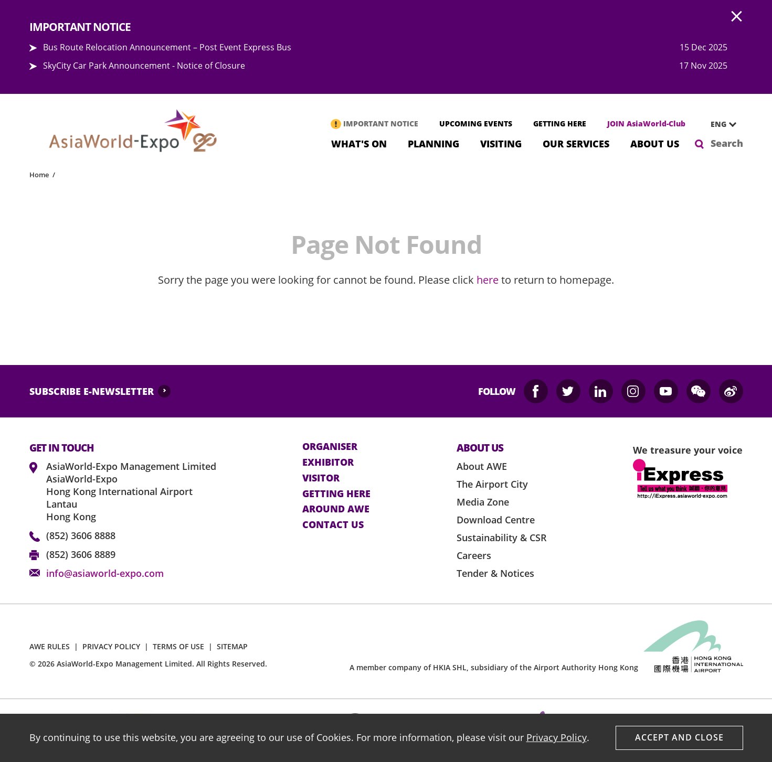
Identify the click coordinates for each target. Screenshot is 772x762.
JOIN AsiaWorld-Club (646, 123)
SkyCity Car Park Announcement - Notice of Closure (144, 65)
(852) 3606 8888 (80, 535)
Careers (474, 555)
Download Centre (496, 519)
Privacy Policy (556, 737)
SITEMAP (232, 646)
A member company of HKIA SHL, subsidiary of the (494, 667)
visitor (321, 478)
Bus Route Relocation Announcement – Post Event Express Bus (167, 47)
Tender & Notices (495, 573)
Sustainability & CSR (502, 537)
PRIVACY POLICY (111, 646)
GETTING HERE (559, 123)
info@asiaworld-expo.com (105, 573)
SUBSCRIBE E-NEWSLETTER (91, 391)
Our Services (576, 142)
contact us (333, 525)
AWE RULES (49, 646)
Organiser (329, 447)
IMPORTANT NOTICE (380, 123)
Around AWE (335, 509)
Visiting (501, 142)
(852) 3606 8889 (80, 554)
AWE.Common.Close (737, 16)
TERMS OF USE (178, 646)
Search (727, 143)
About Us (654, 142)
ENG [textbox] (718, 124)
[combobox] (719, 124)
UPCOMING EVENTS (475, 123)
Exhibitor (328, 462)
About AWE (482, 466)
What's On (359, 142)
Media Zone (483, 502)
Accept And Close (679, 737)
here (488, 280)
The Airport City (492, 484)
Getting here (336, 494)
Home (39, 174)
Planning (433, 142)
